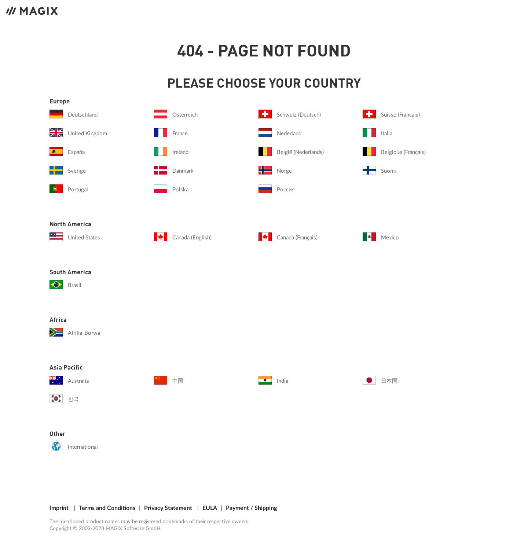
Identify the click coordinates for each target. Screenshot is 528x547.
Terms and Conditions (107, 508)
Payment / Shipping (251, 508)
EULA (209, 508)
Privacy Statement (168, 508)
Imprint (59, 508)
